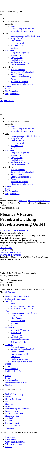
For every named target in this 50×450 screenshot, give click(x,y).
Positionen (9, 50)
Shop (7, 89)
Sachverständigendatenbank (23, 72)
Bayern (8, 397)
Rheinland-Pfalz (12, 416)
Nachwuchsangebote (19, 81)
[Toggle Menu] (1, 14)
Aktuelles (9, 301)
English (8, 385)
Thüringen (9, 428)
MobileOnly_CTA (13, 371)
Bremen (8, 401)
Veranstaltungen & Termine (22, 29)
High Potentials (17, 41)
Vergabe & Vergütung (20, 53)
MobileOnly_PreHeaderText (17, 296)
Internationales (17, 45)
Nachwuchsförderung (20, 62)
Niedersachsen (11, 411)
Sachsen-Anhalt (12, 423)
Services (31, 200)
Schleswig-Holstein (13, 425)
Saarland (9, 418)
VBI (7, 311)
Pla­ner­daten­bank (42, 200)
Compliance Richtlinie (15, 442)
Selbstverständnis (18, 65)
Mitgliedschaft (17, 38)
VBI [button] (7, 33)
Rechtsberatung (17, 74)
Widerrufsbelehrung (13, 444)
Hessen (8, 406)
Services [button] (9, 67)
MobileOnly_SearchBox (15, 299)
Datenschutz (10, 439)
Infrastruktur (16, 55)
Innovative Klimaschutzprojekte (24, 31)
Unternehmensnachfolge (21, 77)
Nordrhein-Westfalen (14, 413)
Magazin (14, 48)
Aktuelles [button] (9, 24)
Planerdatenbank (18, 69)
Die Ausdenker (11, 91)
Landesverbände (18, 43)
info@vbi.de (10, 292)
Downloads (15, 79)
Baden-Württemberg (14, 394)
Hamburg (9, 404)
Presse (8, 86)
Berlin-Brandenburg (14, 399)
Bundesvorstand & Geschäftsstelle (25, 36)
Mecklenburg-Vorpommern (17, 409)
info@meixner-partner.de (10, 252)
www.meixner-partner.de (10, 255)
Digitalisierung (17, 57)
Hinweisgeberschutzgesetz (22, 84)
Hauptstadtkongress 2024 (16, 383)
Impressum (10, 437)
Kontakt (8, 446)
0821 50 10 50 (6, 247)
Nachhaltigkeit (17, 60)
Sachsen (8, 421)
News (13, 26)
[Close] (1, 98)
